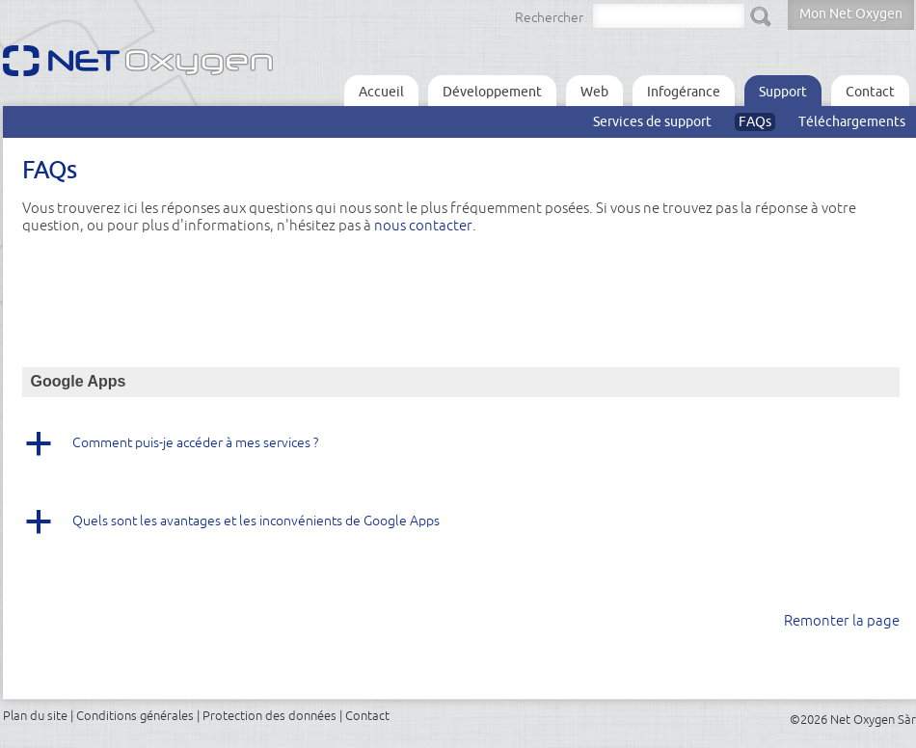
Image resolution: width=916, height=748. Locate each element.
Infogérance (683, 91)
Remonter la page (842, 620)
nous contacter (423, 225)
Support (783, 91)
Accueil (381, 91)
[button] (461, 449)
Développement (492, 91)
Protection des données (269, 715)
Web (594, 91)
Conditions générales (135, 715)
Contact (870, 91)
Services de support (652, 121)
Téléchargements (851, 121)
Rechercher (549, 17)
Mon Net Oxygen (851, 13)
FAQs (755, 121)
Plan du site (35, 715)
